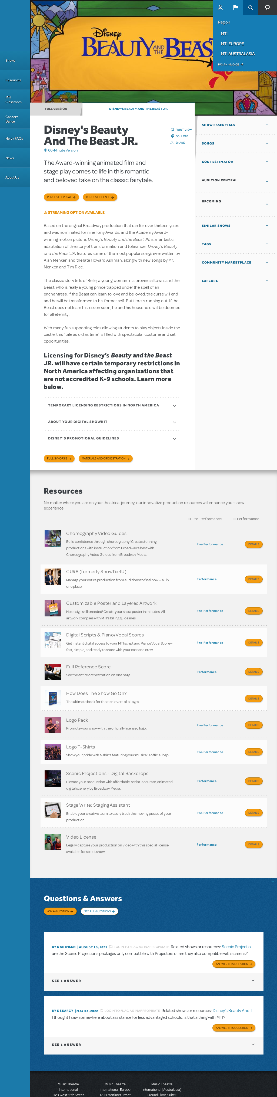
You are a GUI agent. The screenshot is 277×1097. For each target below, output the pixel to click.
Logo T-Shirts (80, 730)
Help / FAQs (14, 138)
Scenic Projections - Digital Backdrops (107, 754)
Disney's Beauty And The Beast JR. (138, 109)
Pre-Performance (207, 519)
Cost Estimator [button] (217, 162)
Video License (81, 813)
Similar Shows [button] (216, 226)
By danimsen (64, 916)
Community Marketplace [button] (226, 262)
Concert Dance (11, 119)
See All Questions (97, 885)
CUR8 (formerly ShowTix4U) (96, 569)
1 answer (66, 949)
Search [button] (250, 7)
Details (253, 544)
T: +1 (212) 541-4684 (68, 1078)
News (9, 158)
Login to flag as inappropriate (141, 916)
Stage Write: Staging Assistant (98, 784)
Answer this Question (232, 932)
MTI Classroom (13, 99)
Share (180, 142)
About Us (12, 177)
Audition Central (220, 180)
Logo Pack (77, 706)
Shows (10, 60)
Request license (98, 197)
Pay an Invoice (228, 64)
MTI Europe (232, 43)
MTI (224, 33)
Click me (46, 150)
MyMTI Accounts (220, 7)
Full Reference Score (88, 657)
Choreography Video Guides (96, 533)
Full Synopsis (57, 458)
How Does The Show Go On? (96, 681)
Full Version (56, 109)
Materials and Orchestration (103, 458)
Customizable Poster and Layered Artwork (111, 598)
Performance (248, 519)
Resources (13, 80)
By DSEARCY (63, 978)
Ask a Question (58, 885)
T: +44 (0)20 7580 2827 (115, 1072)
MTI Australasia (238, 53)
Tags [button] (206, 244)
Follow (182, 136)
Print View (184, 130)
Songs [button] (208, 143)
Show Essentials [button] (218, 125)
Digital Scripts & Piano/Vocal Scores (105, 628)
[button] (235, 7)
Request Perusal (59, 197)
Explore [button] (210, 281)
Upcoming (211, 201)
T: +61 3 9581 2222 (162, 1083)
